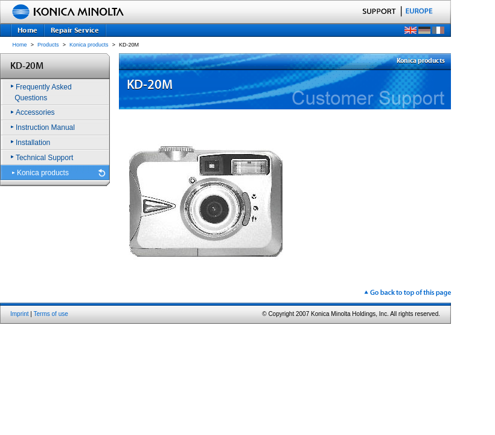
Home (20, 45)
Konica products (89, 45)
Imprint (19, 314)
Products (48, 45)
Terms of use (51, 314)
